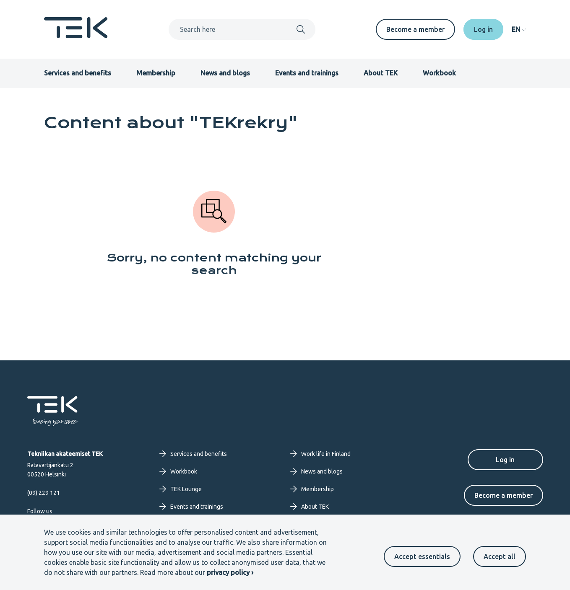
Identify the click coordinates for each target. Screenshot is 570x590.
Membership (155, 73)
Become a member (415, 29)
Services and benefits (77, 73)
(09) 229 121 (43, 492)
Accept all (499, 556)
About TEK (381, 73)
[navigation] (519, 29)
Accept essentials (422, 556)
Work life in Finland (320, 453)
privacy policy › (230, 572)
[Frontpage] (76, 35)
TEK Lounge (180, 489)
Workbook (439, 73)
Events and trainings (306, 73)
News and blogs (225, 73)
